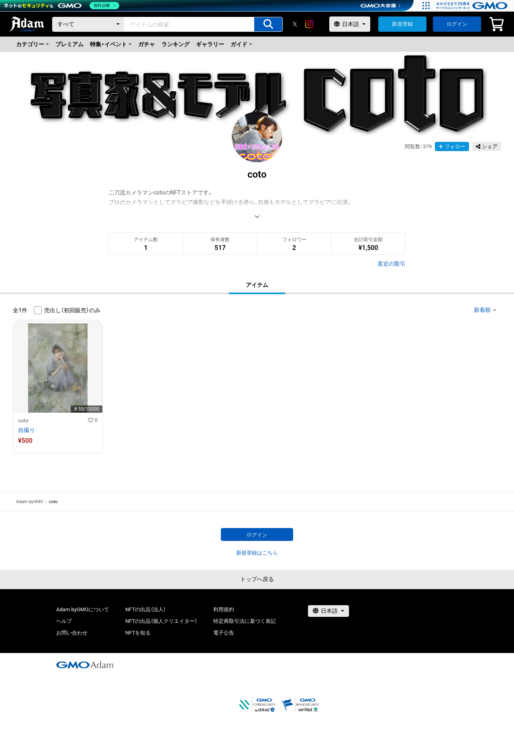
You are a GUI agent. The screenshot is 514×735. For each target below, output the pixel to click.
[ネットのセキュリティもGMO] (61, 5)
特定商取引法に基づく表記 (244, 621)
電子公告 (223, 633)
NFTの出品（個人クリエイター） (161, 621)
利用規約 (223, 609)
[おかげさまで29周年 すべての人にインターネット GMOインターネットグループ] (473, 5)
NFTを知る (138, 633)
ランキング (175, 44)
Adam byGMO (29, 501)
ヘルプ (64, 621)
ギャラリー (210, 44)
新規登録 (402, 24)
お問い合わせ (72, 633)
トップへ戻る (257, 579)
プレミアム (69, 44)
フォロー (452, 146)
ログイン (457, 24)
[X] (295, 24)
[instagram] (309, 24)
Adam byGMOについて (82, 609)
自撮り (26, 430)
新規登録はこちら (257, 553)
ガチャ (146, 44)
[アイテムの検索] (268, 24)
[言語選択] (349, 24)
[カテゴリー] (88, 24)
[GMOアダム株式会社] (84, 664)
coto (23, 421)
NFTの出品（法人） (145, 609)
